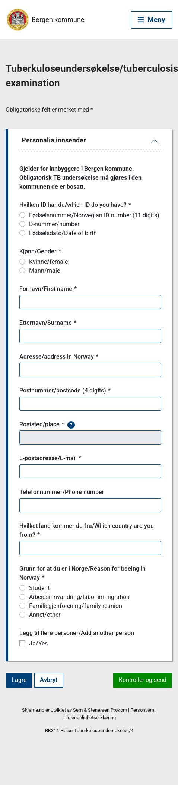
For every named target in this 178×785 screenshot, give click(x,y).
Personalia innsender (54, 140)
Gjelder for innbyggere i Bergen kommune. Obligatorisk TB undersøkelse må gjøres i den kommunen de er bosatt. (81, 177)
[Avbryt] (48, 680)
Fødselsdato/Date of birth (63, 233)
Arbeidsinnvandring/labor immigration (79, 596)
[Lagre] (19, 680)
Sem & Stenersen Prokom (100, 710)
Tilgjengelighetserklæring (89, 717)
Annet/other (44, 614)
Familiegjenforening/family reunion (75, 605)
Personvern (142, 710)
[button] (71, 424)
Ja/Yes (38, 643)
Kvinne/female (48, 261)
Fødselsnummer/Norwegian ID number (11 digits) (94, 215)
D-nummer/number (54, 224)
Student (39, 588)
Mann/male (44, 270)
